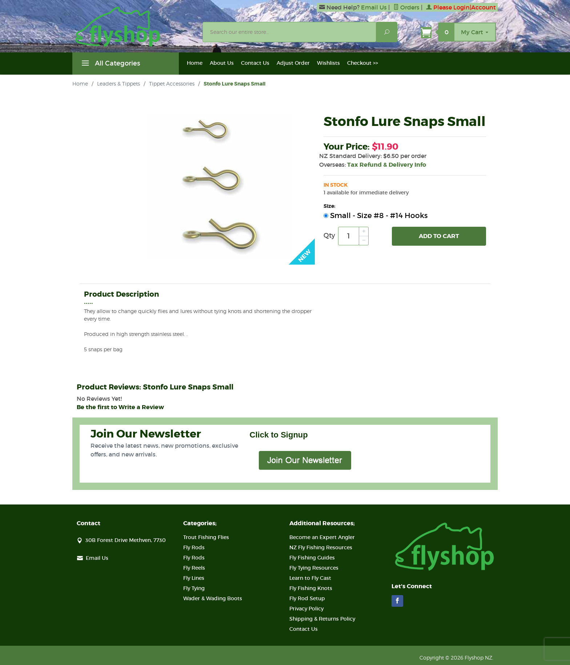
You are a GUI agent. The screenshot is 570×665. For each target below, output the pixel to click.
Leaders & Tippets (118, 83)
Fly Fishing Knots (310, 588)
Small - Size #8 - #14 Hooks (376, 215)
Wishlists (328, 63)
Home (194, 63)
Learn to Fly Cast (310, 578)
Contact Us (255, 63)
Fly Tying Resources (313, 568)
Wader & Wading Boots (212, 598)
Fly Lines (193, 578)
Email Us (374, 7)
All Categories (110, 64)
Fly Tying (194, 588)
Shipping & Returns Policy (322, 618)
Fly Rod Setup (307, 598)
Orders (406, 7)
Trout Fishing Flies (206, 537)
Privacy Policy (306, 608)
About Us (222, 63)
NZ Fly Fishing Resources (320, 547)
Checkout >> (362, 63)
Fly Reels (194, 568)
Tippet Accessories (171, 83)
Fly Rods (194, 547)
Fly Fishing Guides (312, 557)
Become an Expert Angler (322, 537)
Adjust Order (293, 63)
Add (439, 236)
